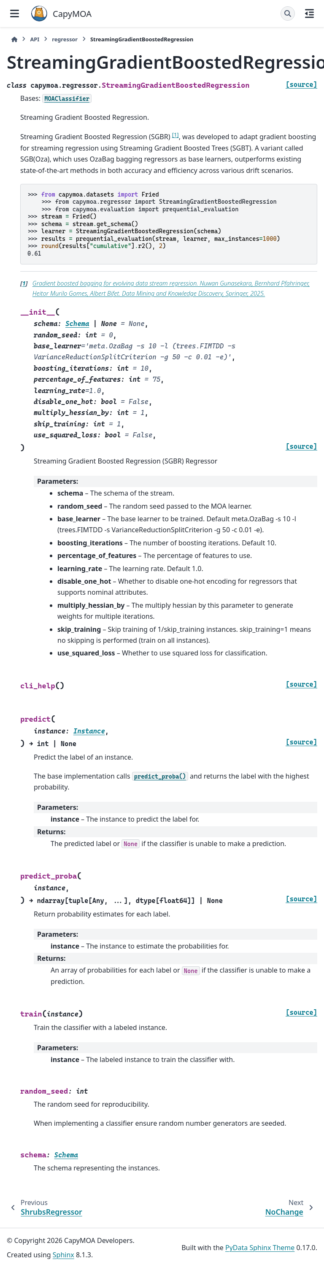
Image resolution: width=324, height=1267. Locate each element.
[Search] (288, 13)
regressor (65, 39)
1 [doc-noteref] (175, 134)
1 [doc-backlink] (24, 283)
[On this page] (309, 13)
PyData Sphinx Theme (259, 1247)
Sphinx (63, 1254)
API (34, 39)
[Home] (14, 39)
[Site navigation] (14, 13)
